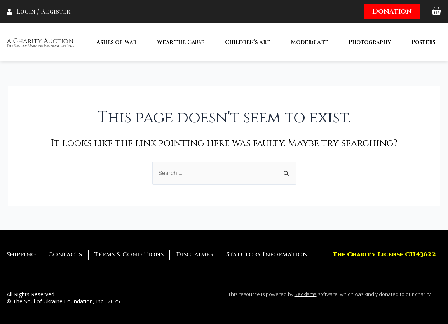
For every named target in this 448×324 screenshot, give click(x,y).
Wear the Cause (180, 42)
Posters (423, 42)
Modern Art (309, 42)
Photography (370, 42)
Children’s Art (247, 42)
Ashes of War (116, 42)
